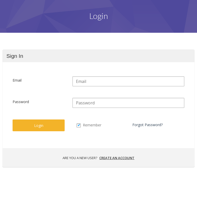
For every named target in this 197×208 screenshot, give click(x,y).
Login (38, 125)
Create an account (116, 158)
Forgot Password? (147, 124)
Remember (92, 125)
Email (17, 80)
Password (21, 101)
